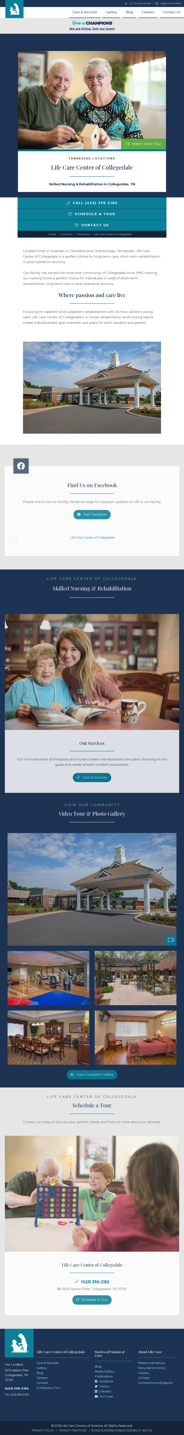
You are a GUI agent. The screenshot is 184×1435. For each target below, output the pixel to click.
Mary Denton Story (152, 1368)
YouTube (104, 1396)
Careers (148, 12)
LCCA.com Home (138, 3)
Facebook (104, 1381)
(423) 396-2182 (95, 1296)
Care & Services (84, 12)
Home (52, 234)
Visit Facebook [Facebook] (92, 529)
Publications (103, 1376)
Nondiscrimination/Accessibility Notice (122, 1430)
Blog (129, 12)
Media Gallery (104, 1371)
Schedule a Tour (92, 214)
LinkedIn (103, 1391)
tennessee (83, 234)
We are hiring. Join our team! (92, 26)
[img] (68, 203)
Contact (42, 1383)
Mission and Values (151, 1363)
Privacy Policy (43, 1430)
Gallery (111, 12)
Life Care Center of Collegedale (113, 234)
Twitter (102, 1386)
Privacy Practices (72, 1430)
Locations (66, 234)
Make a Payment (168, 3)
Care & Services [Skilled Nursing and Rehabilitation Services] (92, 792)
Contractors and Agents (155, 1383)
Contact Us (172, 12)
